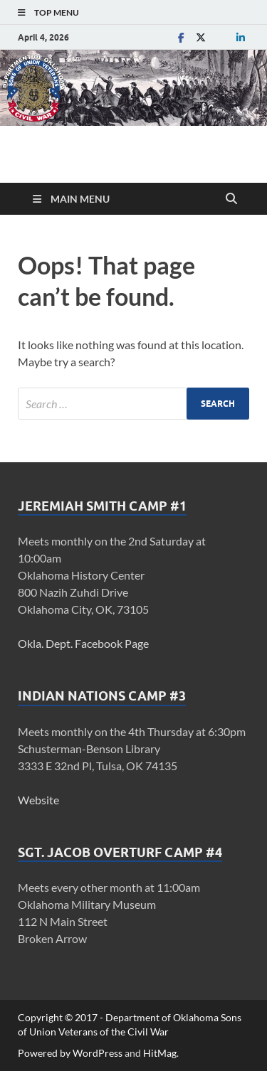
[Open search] (231, 199)
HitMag (160, 1053)
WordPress (97, 1053)
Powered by (45, 1053)
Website (38, 799)
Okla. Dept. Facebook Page (83, 643)
